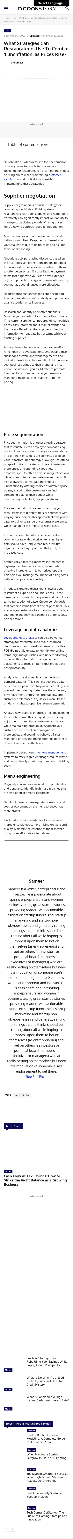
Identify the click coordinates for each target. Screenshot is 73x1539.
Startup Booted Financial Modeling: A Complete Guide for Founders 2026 (46, 1438)
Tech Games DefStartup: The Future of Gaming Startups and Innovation (47, 1516)
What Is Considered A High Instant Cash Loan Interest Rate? (48, 1398)
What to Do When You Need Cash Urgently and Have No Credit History (45, 1381)
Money (8, 1171)
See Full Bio (35, 1076)
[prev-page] (6, 1529)
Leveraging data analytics (20, 637)
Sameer (18, 62)
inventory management (50, 752)
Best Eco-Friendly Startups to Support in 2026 (45, 1494)
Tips (14, 18)
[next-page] (12, 1529)
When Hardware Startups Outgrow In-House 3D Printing (47, 1456)
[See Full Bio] (45, 1076)
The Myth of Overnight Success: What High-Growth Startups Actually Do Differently (47, 1477)
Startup (31, 1430)
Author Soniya (22, 1095)
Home (7, 18)
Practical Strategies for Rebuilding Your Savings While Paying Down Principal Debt (47, 1361)
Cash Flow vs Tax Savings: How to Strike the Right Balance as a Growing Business (35, 1180)
